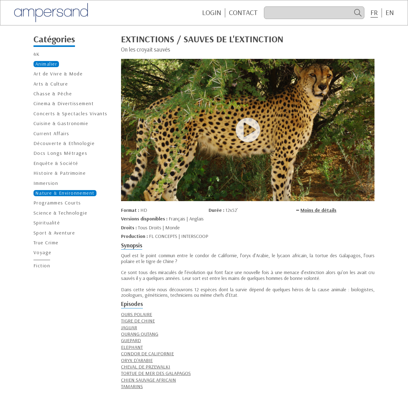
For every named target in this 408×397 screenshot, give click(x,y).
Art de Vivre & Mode (58, 74)
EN (390, 12)
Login (211, 12)
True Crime (45, 243)
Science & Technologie (60, 213)
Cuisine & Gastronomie (60, 123)
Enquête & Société (55, 163)
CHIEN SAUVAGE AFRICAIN (148, 380)
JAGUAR (129, 327)
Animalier (46, 64)
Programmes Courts (57, 203)
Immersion (45, 183)
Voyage (42, 252)
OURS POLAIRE (136, 314)
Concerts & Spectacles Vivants (70, 113)
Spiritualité (46, 223)
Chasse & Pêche (52, 94)
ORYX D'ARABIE (137, 360)
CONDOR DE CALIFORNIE (147, 353)
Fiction (41, 266)
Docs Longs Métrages (60, 153)
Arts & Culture (50, 84)
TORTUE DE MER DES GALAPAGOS (156, 373)
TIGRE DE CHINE (138, 320)
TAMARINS (132, 386)
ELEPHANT (132, 347)
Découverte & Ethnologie (64, 143)
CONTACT (243, 12)
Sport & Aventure (54, 233)
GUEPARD (131, 340)
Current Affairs (51, 133)
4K (36, 54)
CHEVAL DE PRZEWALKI (145, 366)
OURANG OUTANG (139, 334)
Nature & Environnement (65, 193)
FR (374, 12)
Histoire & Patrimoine (59, 173)
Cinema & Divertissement (63, 103)
